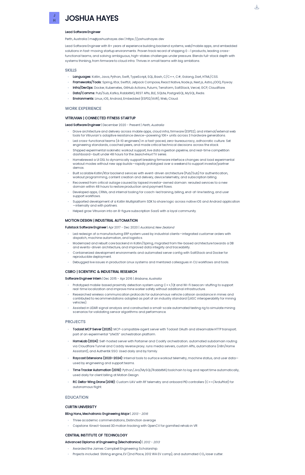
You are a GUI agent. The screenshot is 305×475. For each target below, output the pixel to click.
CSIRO (70, 271)
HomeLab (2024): (86, 341)
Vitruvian (73, 118)
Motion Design (78, 220)
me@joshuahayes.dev (106, 39)
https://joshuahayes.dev (145, 39)
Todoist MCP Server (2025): (93, 329)
